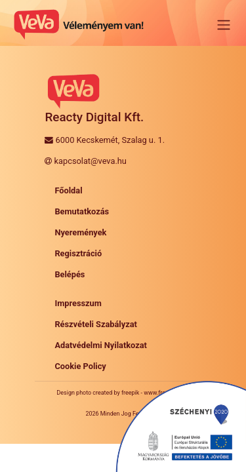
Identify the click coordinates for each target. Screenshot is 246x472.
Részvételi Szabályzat (95, 324)
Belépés (69, 274)
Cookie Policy (80, 366)
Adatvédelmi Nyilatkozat (100, 345)
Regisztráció (78, 253)
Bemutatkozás (81, 211)
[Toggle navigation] (223, 25)
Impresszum (77, 303)
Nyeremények (80, 232)
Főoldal (68, 190)
